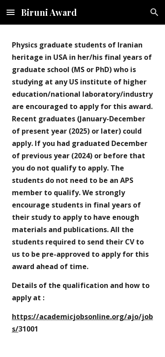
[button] (10, 12)
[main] (82, 190)
